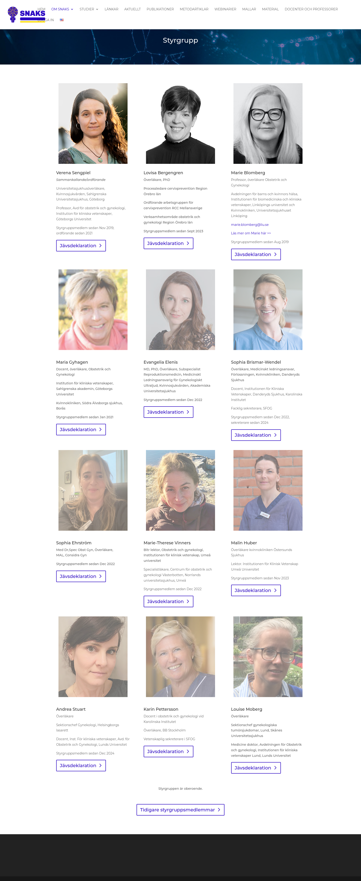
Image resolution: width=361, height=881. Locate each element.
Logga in (46, 20)
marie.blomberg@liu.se (250, 225)
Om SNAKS (60, 9)
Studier (87, 9)
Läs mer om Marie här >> (251, 233)
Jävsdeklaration (78, 245)
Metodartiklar (194, 9)
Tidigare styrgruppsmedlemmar (177, 810)
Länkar (111, 9)
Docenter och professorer (311, 9)
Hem (41, 9)
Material (270, 9)
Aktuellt (132, 9)
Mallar (249, 9)
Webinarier (225, 9)
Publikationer (160, 9)
